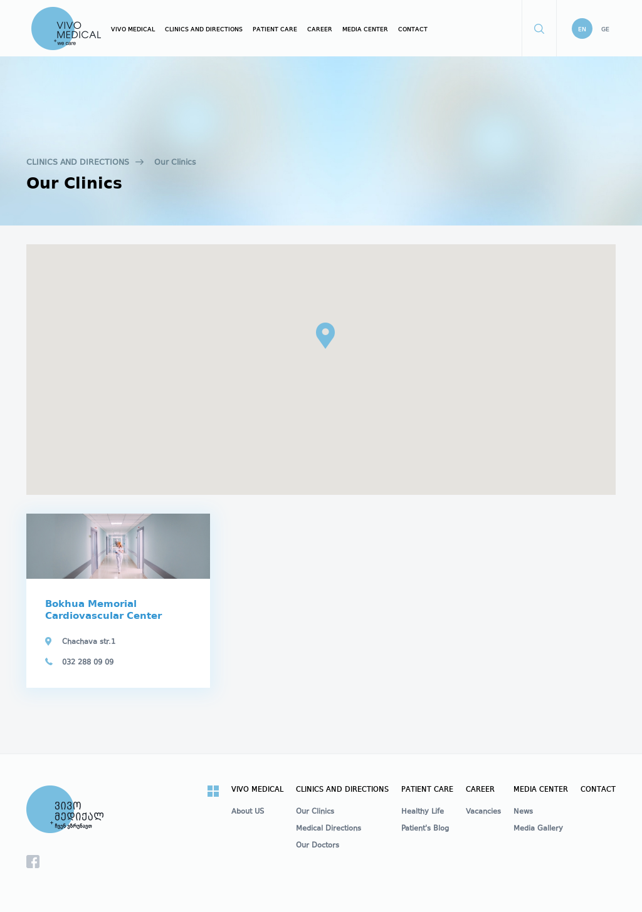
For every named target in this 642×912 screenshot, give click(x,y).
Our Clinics (175, 162)
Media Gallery (538, 829)
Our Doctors (317, 846)
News (523, 812)
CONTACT (413, 29)
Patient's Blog (425, 829)
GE (605, 29)
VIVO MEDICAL (133, 29)
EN (582, 29)
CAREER (319, 29)
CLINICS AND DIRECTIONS (204, 29)
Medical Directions (328, 829)
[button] (325, 336)
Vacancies (483, 812)
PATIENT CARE (275, 29)
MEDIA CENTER (365, 29)
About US (247, 812)
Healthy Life (422, 812)
